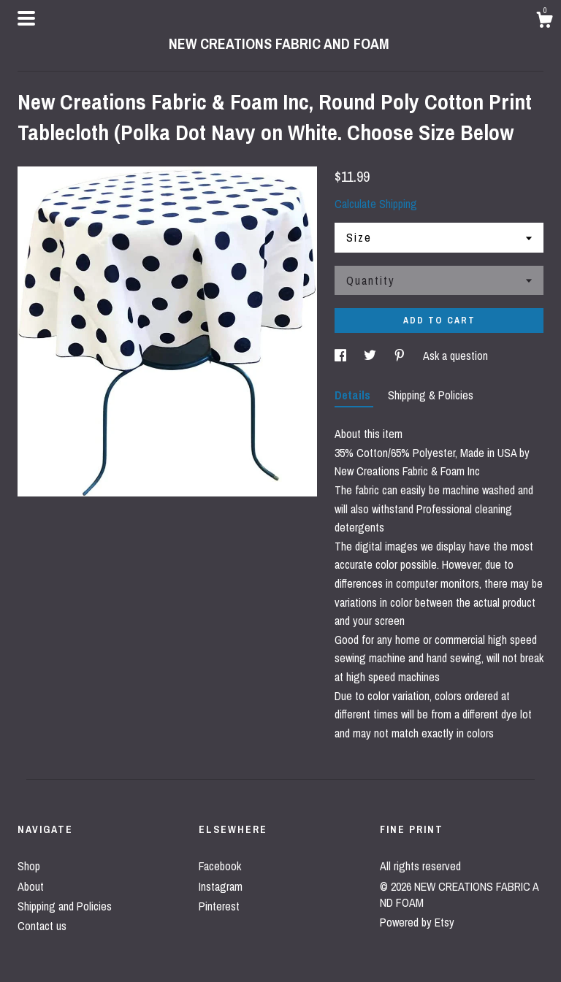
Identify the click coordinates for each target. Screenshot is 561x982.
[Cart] (544, 22)
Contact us (42, 926)
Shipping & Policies (430, 395)
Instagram (221, 886)
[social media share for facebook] (342, 356)
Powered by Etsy (417, 922)
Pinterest (219, 906)
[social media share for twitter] (371, 356)
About (31, 886)
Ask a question (455, 356)
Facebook (220, 866)
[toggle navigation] (26, 18)
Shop (29, 866)
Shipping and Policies (65, 906)
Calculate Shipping (376, 204)
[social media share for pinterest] (401, 356)
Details (354, 395)
